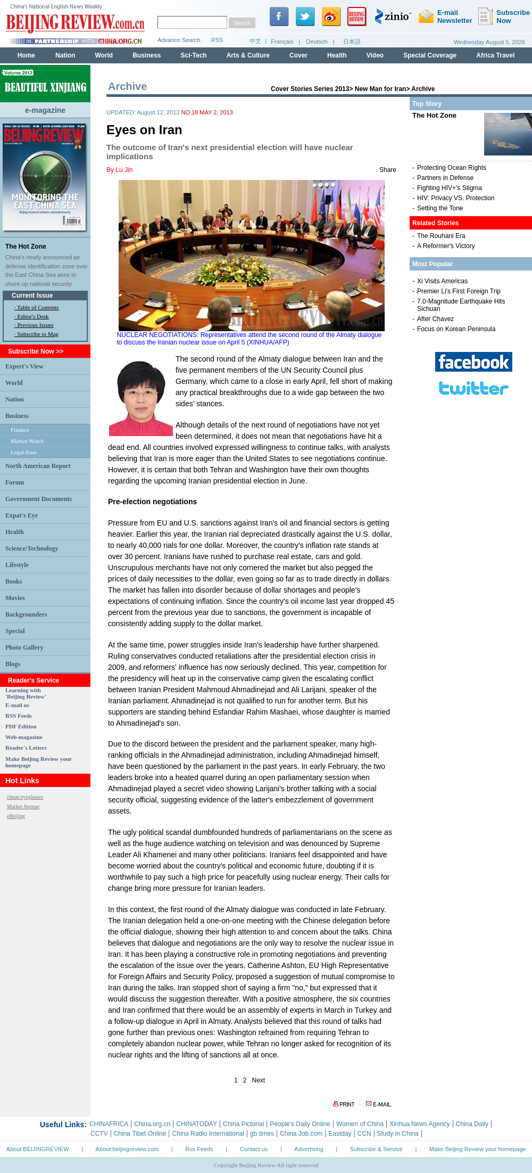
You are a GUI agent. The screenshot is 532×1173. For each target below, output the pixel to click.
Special (15, 631)
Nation (14, 399)
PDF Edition (21, 726)
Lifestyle (17, 565)
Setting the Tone (440, 208)
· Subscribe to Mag (36, 334)
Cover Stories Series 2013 (310, 89)
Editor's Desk (33, 316)
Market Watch (27, 441)
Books (13, 581)
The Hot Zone (25, 246)
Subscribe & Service (376, 1149)
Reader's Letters (26, 747)
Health (14, 532)
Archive (423, 89)
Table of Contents (38, 307)
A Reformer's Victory (446, 246)
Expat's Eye (21, 515)
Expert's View (24, 366)
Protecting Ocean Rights (451, 167)
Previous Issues (36, 325)
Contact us (254, 1149)
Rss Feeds (199, 1149)
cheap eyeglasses (25, 797)
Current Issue (32, 295)
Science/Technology (32, 548)
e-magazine (45, 110)
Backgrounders (26, 614)
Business (17, 416)
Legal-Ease (24, 452)
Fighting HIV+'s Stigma (449, 188)
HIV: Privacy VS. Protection (456, 198)
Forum (14, 482)
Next (258, 1080)
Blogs (12, 664)
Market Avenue (23, 806)
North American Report (38, 466)
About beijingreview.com (127, 1149)
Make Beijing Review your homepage (477, 1149)
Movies (15, 598)
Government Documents (38, 499)
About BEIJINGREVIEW (37, 1149)
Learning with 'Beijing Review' (25, 693)
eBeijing (16, 816)
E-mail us (17, 705)
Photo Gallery (24, 647)
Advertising (308, 1149)
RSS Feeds (18, 715)
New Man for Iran (380, 89)
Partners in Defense (445, 178)
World (14, 383)
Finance (20, 429)
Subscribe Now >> (35, 351)
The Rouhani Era (441, 236)
